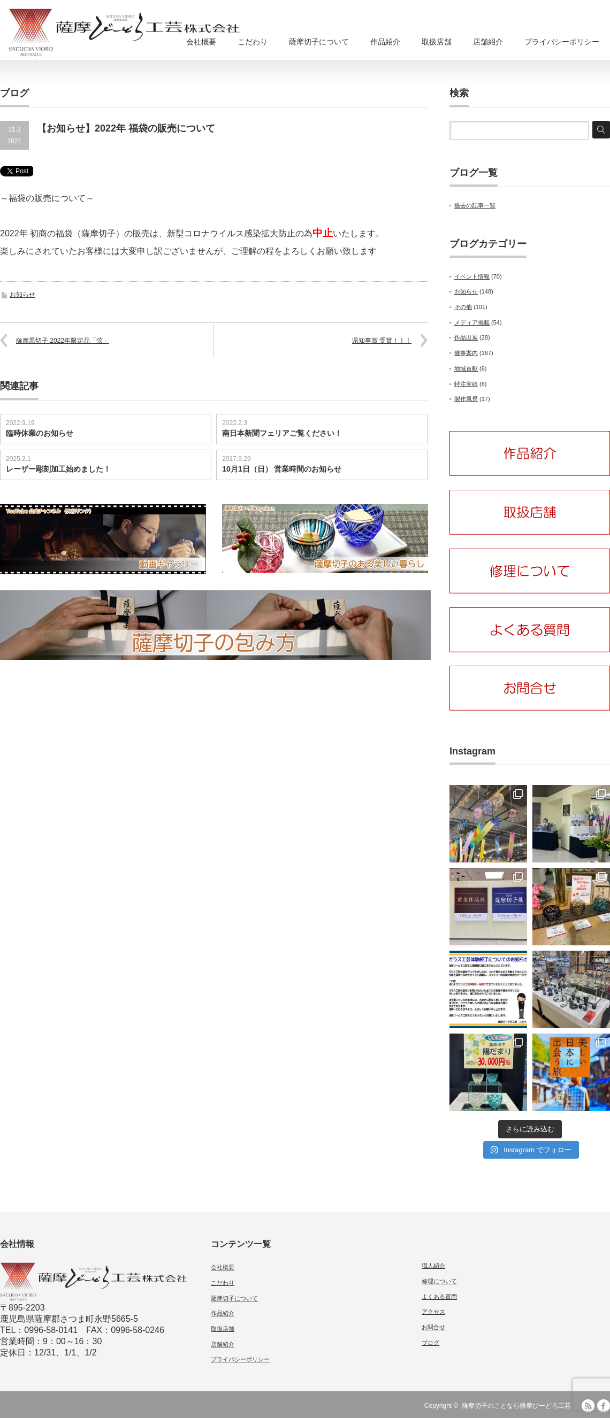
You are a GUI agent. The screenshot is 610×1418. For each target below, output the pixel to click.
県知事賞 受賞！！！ (381, 340)
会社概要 (201, 41)
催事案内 (466, 353)
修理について (439, 1281)
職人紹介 (433, 1265)
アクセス (433, 1311)
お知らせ (22, 294)
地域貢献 (466, 368)
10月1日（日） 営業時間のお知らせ (281, 469)
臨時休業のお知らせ (39, 433)
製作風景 (466, 399)
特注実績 (466, 384)
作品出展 (466, 337)
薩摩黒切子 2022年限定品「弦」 (62, 340)
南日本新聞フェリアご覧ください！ (282, 433)
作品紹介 (385, 41)
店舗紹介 (488, 41)
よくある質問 (439, 1296)
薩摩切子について (319, 41)
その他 (463, 307)
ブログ (430, 1342)
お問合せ (433, 1327)
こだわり (253, 41)
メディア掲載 (472, 322)
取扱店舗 (437, 41)
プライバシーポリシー (561, 41)
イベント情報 (472, 276)
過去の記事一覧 (474, 205)
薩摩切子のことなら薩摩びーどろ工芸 (516, 1405)
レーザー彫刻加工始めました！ (58, 469)
